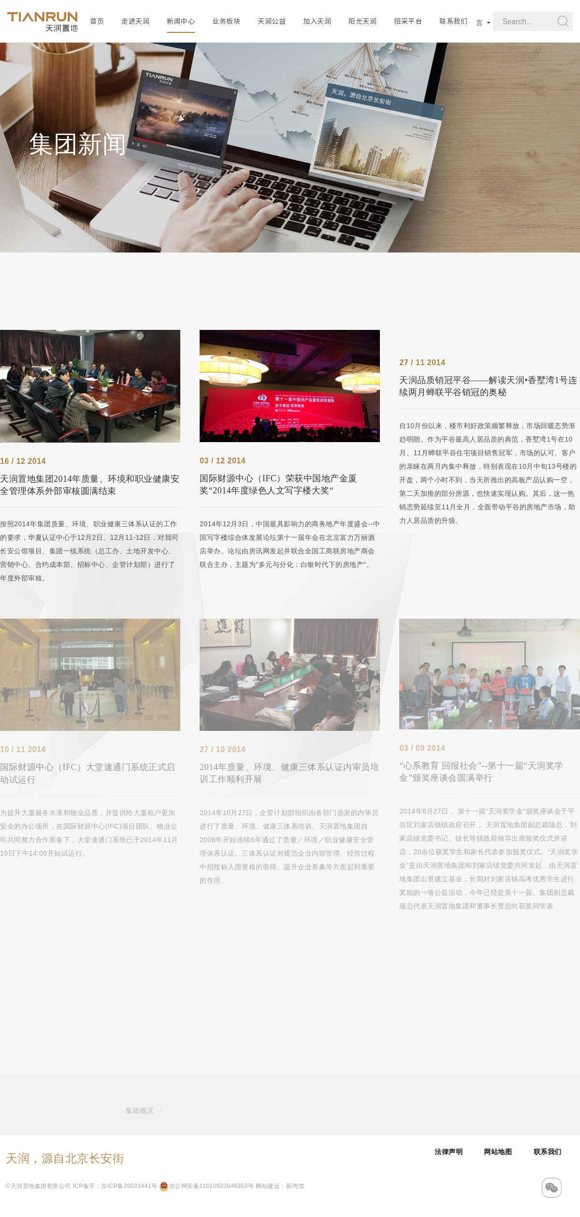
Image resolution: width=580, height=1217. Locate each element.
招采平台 (408, 21)
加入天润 (317, 21)
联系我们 (453, 21)
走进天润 (135, 21)
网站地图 (537, 1152)
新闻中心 (181, 21)
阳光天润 (362, 21)
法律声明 (488, 1152)
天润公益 (272, 21)
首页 (97, 21)
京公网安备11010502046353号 (126, 1186)
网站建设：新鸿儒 (199, 1186)
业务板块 (226, 21)
